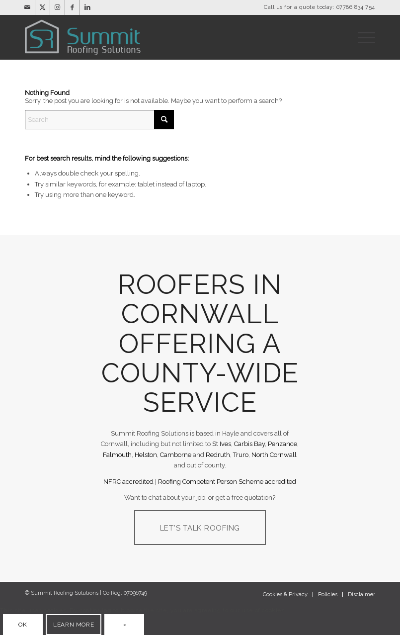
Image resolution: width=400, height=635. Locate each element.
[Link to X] (42, 7)
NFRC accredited (128, 481)
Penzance (282, 444)
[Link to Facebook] (72, 7)
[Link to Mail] (27, 7)
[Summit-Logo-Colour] (85, 37)
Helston (146, 454)
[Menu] (364, 37)
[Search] (99, 119)
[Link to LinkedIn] (87, 7)
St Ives (221, 444)
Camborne (175, 454)
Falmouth (117, 454)
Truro (240, 454)
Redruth (218, 454)
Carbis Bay (249, 444)
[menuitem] (364, 37)
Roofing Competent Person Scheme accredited (227, 481)
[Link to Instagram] (57, 7)
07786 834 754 (355, 7)
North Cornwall (274, 454)
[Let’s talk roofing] (200, 527)
